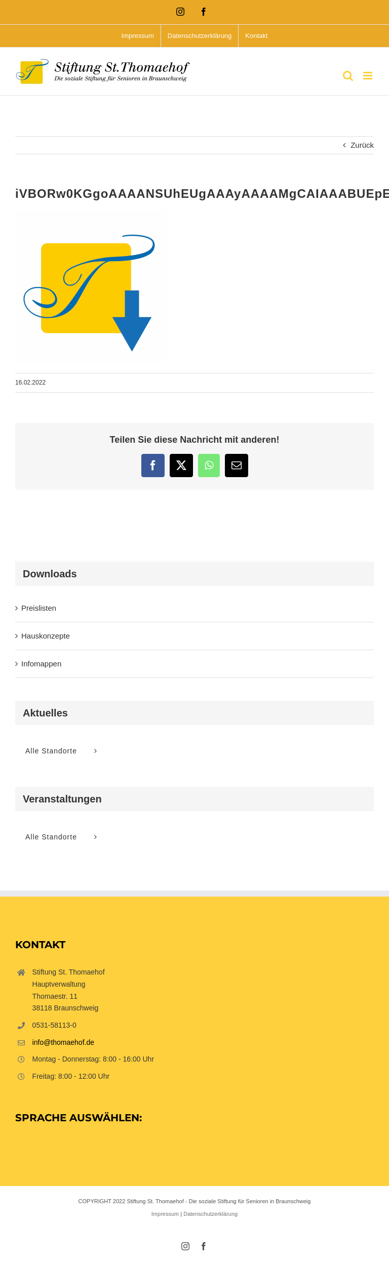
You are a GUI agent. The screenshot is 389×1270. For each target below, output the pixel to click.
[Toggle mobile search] (348, 75)
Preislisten (38, 608)
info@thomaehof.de (63, 1042)
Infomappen (41, 663)
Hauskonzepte (45, 635)
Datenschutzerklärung (210, 1214)
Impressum (165, 1214)
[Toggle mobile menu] (368, 75)
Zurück (362, 145)
